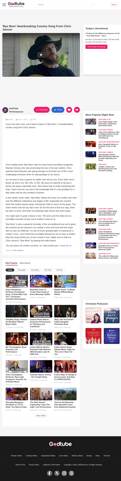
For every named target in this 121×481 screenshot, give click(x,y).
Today (10, 270)
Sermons (107, 456)
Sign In (114, 5)
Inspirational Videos (48, 456)
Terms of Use (20, 465)
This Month (35, 270)
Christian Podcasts (96, 303)
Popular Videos (16, 456)
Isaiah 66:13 (65, 245)
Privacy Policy (34, 465)
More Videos (41, 416)
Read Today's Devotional (96, 47)
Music (98, 456)
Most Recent (25, 263)
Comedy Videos (31, 456)
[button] (41, 55)
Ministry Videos (77, 456)
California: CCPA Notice (51, 465)
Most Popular (11, 263)
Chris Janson (18, 250)
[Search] (93, 4)
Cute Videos (63, 456)
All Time (59, 270)
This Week (21, 270)
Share (57, 110)
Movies (89, 456)
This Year (47, 270)
